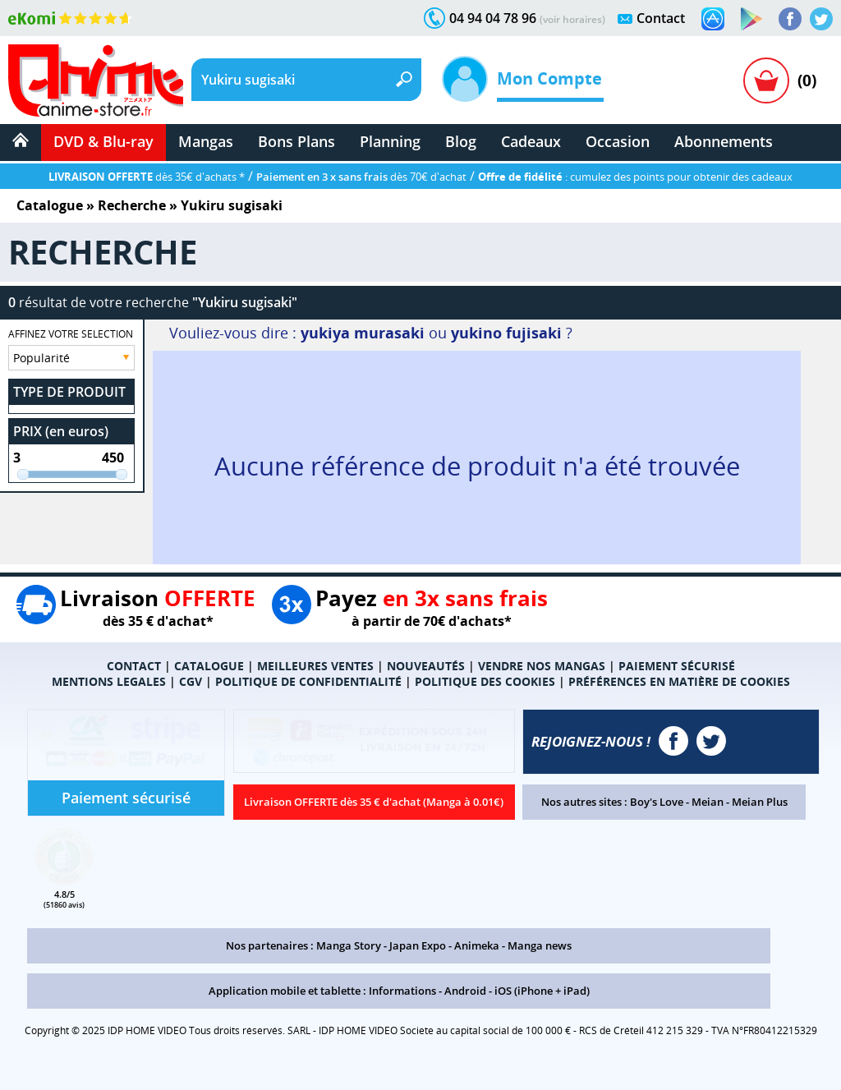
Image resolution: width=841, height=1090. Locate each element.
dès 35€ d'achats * (146, 176)
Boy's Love (656, 801)
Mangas (205, 141)
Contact (660, 18)
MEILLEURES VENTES (315, 666)
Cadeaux (531, 141)
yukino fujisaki (506, 333)
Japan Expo (417, 945)
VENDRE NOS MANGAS (541, 666)
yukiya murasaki (363, 333)
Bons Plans (296, 141)
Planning (390, 141)
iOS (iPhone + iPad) (542, 990)
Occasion (618, 141)
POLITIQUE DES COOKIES (485, 681)
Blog (460, 141)
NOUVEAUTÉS (426, 666)
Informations (402, 990)
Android (465, 990)
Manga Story (348, 945)
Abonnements (723, 141)
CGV (190, 681)
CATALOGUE (209, 666)
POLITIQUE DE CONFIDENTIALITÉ (308, 681)
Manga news (540, 945)
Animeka (476, 945)
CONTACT (134, 666)
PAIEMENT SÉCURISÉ (676, 666)
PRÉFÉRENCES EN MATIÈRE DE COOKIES (679, 681)
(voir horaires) (572, 19)
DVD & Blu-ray (103, 141)
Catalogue (49, 205)
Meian (708, 801)
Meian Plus (760, 801)
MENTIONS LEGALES (109, 681)
